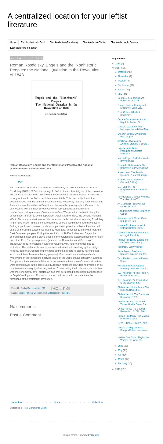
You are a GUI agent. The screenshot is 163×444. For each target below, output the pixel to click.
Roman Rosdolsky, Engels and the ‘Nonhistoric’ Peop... (133, 241)
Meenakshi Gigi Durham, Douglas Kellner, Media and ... (133, 330)
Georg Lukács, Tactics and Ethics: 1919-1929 (131, 99)
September (124, 85)
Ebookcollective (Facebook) (64, 42)
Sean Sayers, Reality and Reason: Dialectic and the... (133, 252)
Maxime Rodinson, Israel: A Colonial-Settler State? (131, 226)
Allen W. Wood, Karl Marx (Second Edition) (130, 181)
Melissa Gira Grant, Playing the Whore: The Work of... (133, 338)
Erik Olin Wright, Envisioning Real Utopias (132, 135)
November (123, 76)
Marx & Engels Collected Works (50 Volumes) (134, 159)
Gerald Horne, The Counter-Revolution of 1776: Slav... (132, 310)
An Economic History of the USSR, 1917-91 (131, 205)
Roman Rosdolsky (51, 293)
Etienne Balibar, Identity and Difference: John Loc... (132, 106)
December (123, 72)
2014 (118, 68)
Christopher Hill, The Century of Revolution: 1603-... (133, 295)
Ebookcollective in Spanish (23, 48)
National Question (34, 293)
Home (13, 42)
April (120, 354)
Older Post (97, 402)
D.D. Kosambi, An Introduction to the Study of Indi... (133, 281)
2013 (118, 369)
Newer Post (17, 402)
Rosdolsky (65, 293)
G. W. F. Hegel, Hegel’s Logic (132, 323)
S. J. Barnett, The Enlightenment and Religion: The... (133, 190)
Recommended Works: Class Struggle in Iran (132, 219)
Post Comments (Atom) (35, 408)
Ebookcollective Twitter (94, 42)
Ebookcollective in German (124, 42)
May (120, 350)
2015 (118, 63)
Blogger (95, 435)
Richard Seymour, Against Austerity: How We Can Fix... (133, 267)
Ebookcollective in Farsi (33, 42)
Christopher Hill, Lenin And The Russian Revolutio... (133, 288)
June (121, 345)
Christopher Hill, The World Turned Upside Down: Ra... (133, 303)
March (121, 359)
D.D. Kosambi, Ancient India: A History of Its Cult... (133, 274)
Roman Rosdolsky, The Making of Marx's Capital (133, 317)
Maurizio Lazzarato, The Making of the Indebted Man (133, 128)
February (123, 363)
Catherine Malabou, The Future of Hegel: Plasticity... (133, 234)
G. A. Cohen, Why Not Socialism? (129, 113)
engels (22, 293)
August (122, 89)
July (120, 94)
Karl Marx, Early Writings (130, 247)
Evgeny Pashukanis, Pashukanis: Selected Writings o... (130, 151)
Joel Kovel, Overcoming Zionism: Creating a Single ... (134, 142)
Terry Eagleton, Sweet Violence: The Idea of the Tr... (134, 198)
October (122, 80)
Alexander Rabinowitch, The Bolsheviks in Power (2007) (133, 166)
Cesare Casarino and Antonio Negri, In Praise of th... (132, 120)
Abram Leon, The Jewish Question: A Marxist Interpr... (133, 173)
